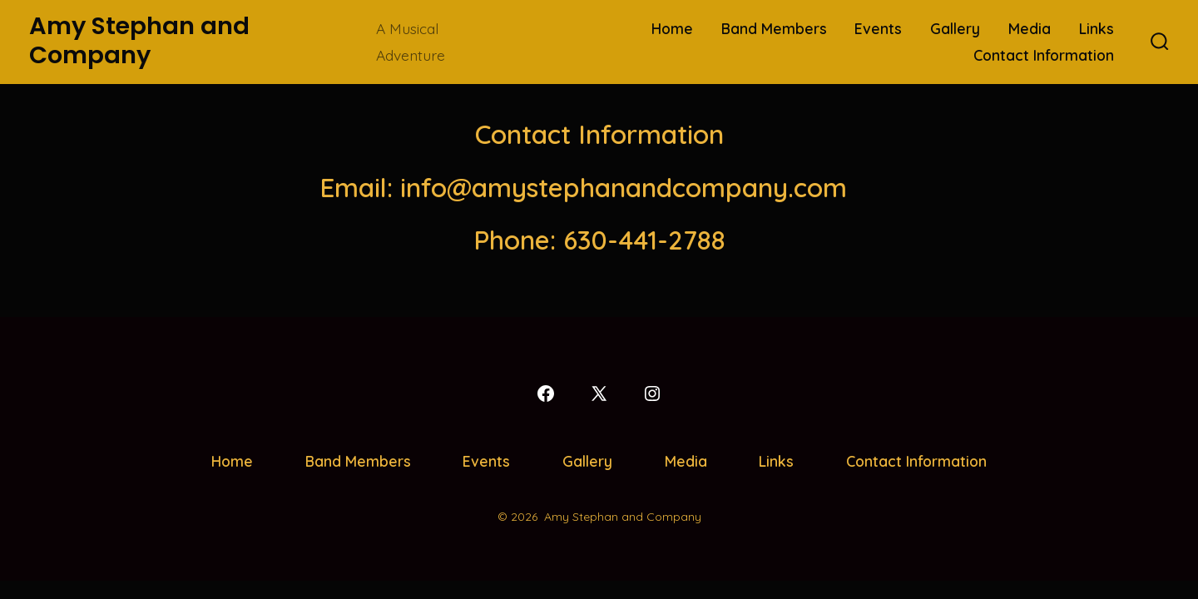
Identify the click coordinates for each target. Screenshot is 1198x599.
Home (672, 28)
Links (1096, 28)
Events (878, 28)
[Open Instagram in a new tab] (652, 393)
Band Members (774, 28)
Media (1029, 28)
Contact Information (1043, 55)
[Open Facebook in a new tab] (545, 393)
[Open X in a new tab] (599, 393)
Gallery (955, 28)
